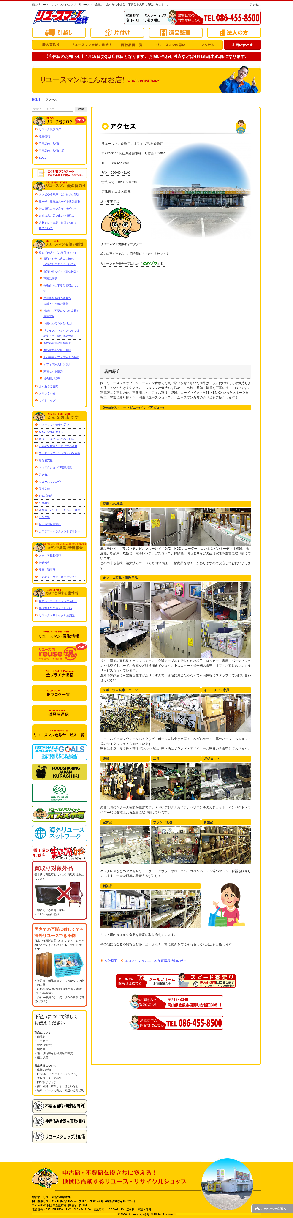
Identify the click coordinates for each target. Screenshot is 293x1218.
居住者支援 (46, 460)
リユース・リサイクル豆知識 (57, 615)
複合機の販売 (51, 378)
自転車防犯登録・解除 (57, 350)
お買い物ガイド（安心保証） (61, 271)
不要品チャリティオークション (58, 577)
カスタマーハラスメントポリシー (59, 531)
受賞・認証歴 (47, 569)
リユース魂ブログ (50, 129)
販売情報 (44, 136)
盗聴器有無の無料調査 (57, 343)
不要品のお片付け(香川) (53, 150)
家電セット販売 (53, 371)
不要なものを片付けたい (58, 323)
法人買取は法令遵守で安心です (58, 208)
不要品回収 (50, 278)
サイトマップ (47, 400)
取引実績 (44, 488)
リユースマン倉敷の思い (54, 424)
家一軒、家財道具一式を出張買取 (59, 201)
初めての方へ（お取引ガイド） (58, 252)
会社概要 (108, 961)
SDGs (42, 157)
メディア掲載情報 (50, 555)
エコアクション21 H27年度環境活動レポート (155, 961)
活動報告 (44, 562)
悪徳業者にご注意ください (55, 608)
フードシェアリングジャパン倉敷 (59, 453)
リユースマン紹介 (50, 481)
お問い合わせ (47, 393)
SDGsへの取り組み (51, 432)
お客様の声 (46, 495)
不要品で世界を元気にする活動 (58, 446)
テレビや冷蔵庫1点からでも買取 (59, 194)
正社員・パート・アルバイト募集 (59, 510)
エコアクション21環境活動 (55, 467)
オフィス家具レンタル (57, 364)
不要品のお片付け (50, 143)
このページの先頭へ (273, 1208)
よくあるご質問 (48, 386)
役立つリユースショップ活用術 (58, 601)
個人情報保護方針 (50, 524)
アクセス (44, 474)
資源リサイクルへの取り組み (57, 439)
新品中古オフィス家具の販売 (61, 357)
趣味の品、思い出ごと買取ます (58, 215)
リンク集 (44, 517)
